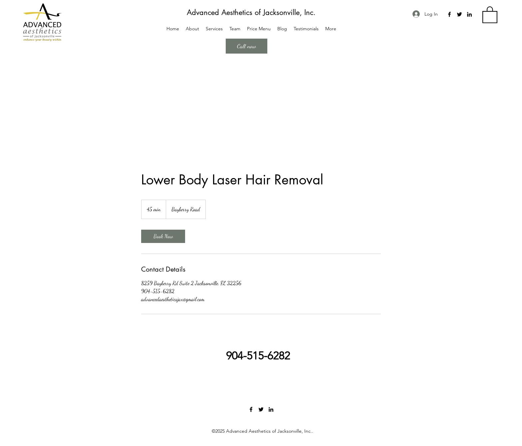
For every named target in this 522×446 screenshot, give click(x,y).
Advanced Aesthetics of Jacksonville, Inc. (251, 12)
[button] (489, 14)
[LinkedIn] (469, 14)
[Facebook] (449, 14)
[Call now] (246, 46)
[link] (163, 236)
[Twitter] (459, 14)
